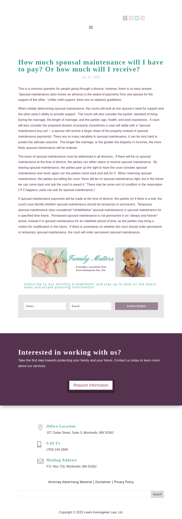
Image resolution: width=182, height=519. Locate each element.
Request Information (90, 385)
